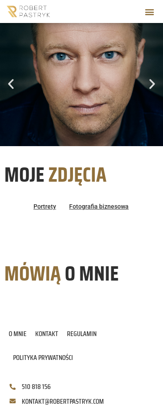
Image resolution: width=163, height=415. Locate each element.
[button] (149, 11)
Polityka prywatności (43, 357)
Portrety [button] (44, 206)
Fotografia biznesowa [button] (99, 206)
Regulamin (81, 333)
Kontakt (46, 333)
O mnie (18, 333)
